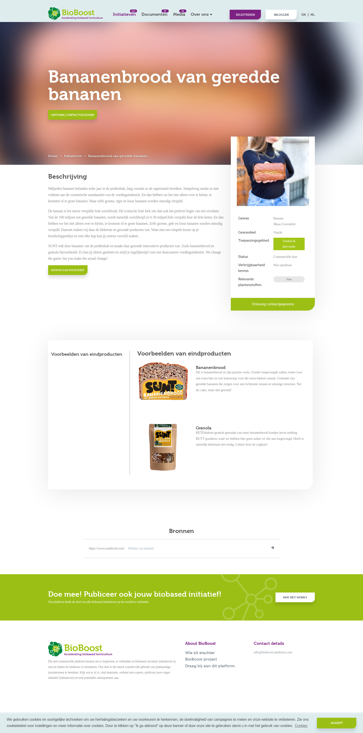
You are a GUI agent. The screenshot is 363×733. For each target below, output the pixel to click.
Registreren (245, 14)
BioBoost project (201, 659)
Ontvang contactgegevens (72, 115)
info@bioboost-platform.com (273, 652)
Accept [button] (337, 723)
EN (303, 14)
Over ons (200, 14)
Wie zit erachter (200, 652)
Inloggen (281, 14)
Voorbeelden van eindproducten (86, 354)
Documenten (154, 13)
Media (179, 13)
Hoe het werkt (295, 597)
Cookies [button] (301, 726)
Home (53, 156)
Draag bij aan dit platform (210, 666)
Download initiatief (67, 270)
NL (312, 14)
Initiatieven (124, 13)
